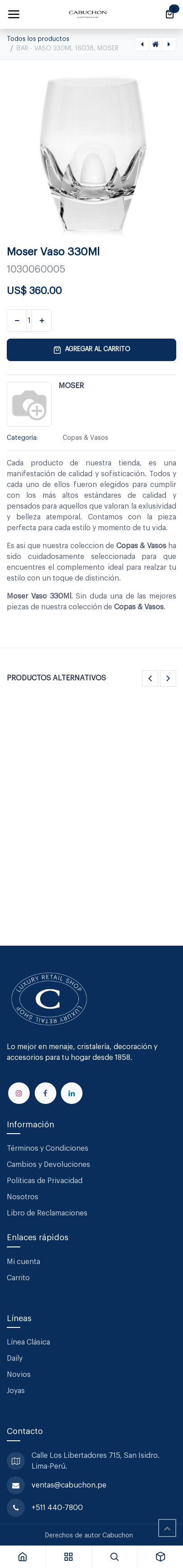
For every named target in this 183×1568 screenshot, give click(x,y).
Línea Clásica (28, 1342)
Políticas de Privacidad (44, 1180)
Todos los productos (38, 39)
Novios (19, 1374)
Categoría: (22, 438)
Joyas (16, 1390)
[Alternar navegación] (13, 14)
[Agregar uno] (41, 320)
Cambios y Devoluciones (48, 1164)
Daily (15, 1358)
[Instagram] (19, 1093)
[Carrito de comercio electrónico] (169, 14)
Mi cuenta (23, 1261)
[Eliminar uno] (17, 320)
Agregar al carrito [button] (91, 350)
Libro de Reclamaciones (47, 1213)
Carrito (18, 1278)
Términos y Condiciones (48, 1148)
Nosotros (22, 1197)
